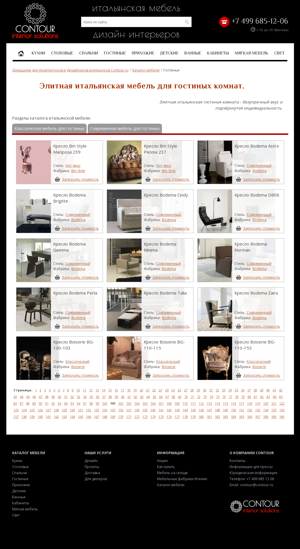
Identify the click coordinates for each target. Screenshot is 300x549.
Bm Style (78, 170)
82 (262, 397)
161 (48, 416)
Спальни (88, 53)
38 (255, 390)
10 (78, 390)
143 (177, 410)
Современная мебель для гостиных (125, 128)
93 (59, 403)
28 (192, 390)
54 (85, 397)
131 (80, 410)
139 (145, 410)
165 (80, 416)
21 (148, 390)
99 (97, 403)
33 (224, 390)
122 (281, 403)
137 (128, 410)
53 (78, 397)
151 (241, 410)
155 (273, 410)
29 (198, 390)
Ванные (192, 53)
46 (34, 397)
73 (205, 397)
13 (97, 390)
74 (211, 397)
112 (201, 403)
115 (225, 403)
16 (116, 390)
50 (59, 397)
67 (167, 397)
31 (211, 390)
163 (64, 416)
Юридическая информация (253, 472)
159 (32, 416)
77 (230, 397)
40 (268, 390)
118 (249, 403)
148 (217, 410)
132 (88, 410)
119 (257, 403)
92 (53, 403)
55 (91, 397)
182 (217, 416)
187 (257, 416)
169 (112, 416)
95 (72, 403)
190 (281, 416)
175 (161, 416)
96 (78, 403)
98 (91, 403)
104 (137, 403)
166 (88, 416)
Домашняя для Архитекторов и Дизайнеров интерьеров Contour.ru (70, 70)
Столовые (62, 53)
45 (28, 397)
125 (32, 410)
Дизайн (91, 460)
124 (24, 410)
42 (280, 390)
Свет (279, 53)
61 (129, 397)
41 (274, 390)
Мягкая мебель (251, 53)
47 (40, 397)
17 (122, 390)
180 (201, 416)
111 (193, 403)
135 (112, 410)
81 (255, 397)
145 (193, 410)
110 (185, 403)
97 (85, 403)
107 (161, 403)
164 (72, 416)
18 (129, 390)
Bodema (260, 170)
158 (24, 416)
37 (249, 390)
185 (241, 416)
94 (66, 403)
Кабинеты (218, 53)
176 (169, 416)
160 (40, 416)
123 (16, 410)
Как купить (166, 466)
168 (104, 416)
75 (217, 397)
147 (209, 410)
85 (281, 397)
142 (169, 410)
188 (265, 416)
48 (47, 397)
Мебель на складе (172, 472)
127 (48, 410)
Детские (169, 53)
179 (193, 416)
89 (34, 403)
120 (265, 403)
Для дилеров (96, 478)
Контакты (237, 460)
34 (230, 390)
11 (84, 390)
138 (137, 410)
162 (56, 416)
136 (120, 410)
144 (185, 410)
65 (154, 397)
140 (153, 410)
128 (56, 410)
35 (236, 390)
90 (40, 403)
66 (161, 397)
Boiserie (78, 366)
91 (47, 403)
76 (224, 397)
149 (225, 410)
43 (15, 397)
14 (103, 390)
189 (273, 416)
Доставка (92, 472)
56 (97, 397)
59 (116, 397)
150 (233, 410)
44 (21, 397)
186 (249, 416)
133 (96, 410)
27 (186, 390)
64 (148, 397)
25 (173, 390)
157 (16, 416)
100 (104, 403)
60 (123, 397)
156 (281, 410)
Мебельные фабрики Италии (182, 478)
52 (72, 397)
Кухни (38, 53)
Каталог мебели (146, 70)
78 (236, 397)
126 (40, 410)
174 (153, 416)
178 (185, 416)
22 (154, 390)
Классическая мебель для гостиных (49, 128)
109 (177, 403)
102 (120, 403)
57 (104, 397)
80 (249, 397)
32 (217, 390)
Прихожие (143, 53)
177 (177, 416)
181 (209, 416)
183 (225, 416)
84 (274, 397)
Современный (259, 165)
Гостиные (115, 53)
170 (120, 416)
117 (241, 403)
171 (128, 416)
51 (66, 397)
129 (64, 410)
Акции (162, 460)
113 (209, 403)
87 (21, 403)
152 (249, 410)
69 (179, 397)
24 (167, 390)
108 (169, 403)
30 (205, 390)
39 (261, 390)
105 (145, 403)
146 (201, 410)
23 (160, 390)
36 (242, 390)
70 (186, 397)
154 (265, 410)
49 (53, 397)
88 (28, 403)
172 (137, 416)
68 (173, 397)
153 (257, 410)
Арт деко (73, 165)
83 (268, 397)
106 (153, 403)
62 (135, 397)
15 (110, 390)
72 (198, 397)
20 (141, 390)
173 (145, 416)
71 (192, 397)
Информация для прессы (251, 466)
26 (179, 390)
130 (72, 410)
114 (217, 403)
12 (91, 390)
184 (233, 416)
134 (104, 410)
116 (233, 403)
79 (243, 397)
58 (110, 397)
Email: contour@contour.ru (251, 484)
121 (273, 403)
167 (96, 416)
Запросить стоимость (80, 179)
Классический (77, 361)
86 (15, 403)
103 (128, 403)
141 (161, 410)
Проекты (92, 466)
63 (142, 397)
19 (135, 390)
